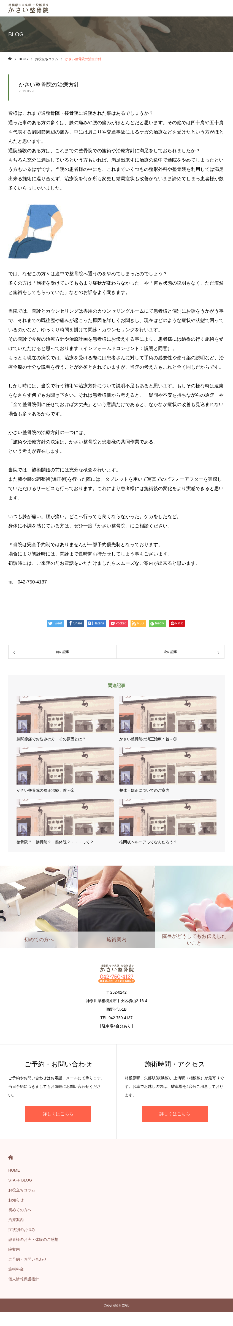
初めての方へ (19, 1210)
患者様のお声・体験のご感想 (33, 1239)
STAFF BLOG (20, 1180)
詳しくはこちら (58, 1113)
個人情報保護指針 (23, 1279)
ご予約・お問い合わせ (27, 1259)
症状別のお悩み (21, 1229)
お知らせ (16, 1200)
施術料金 (16, 1269)
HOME (10, 1157)
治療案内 (16, 1219)
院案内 (14, 1249)
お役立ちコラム (21, 1190)
